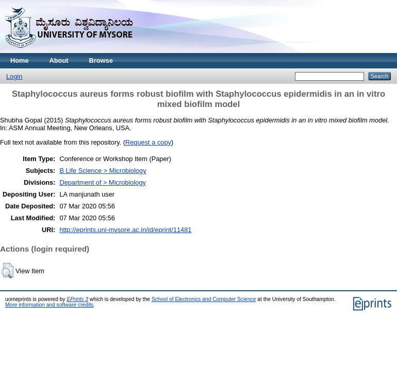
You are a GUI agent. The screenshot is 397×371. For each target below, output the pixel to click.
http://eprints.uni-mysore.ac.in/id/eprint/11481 (125, 230)
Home (19, 60)
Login (14, 76)
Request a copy (148, 142)
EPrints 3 (77, 299)
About (59, 60)
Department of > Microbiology (102, 182)
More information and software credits (49, 305)
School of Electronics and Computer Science (204, 299)
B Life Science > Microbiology (102, 170)
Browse (101, 60)
